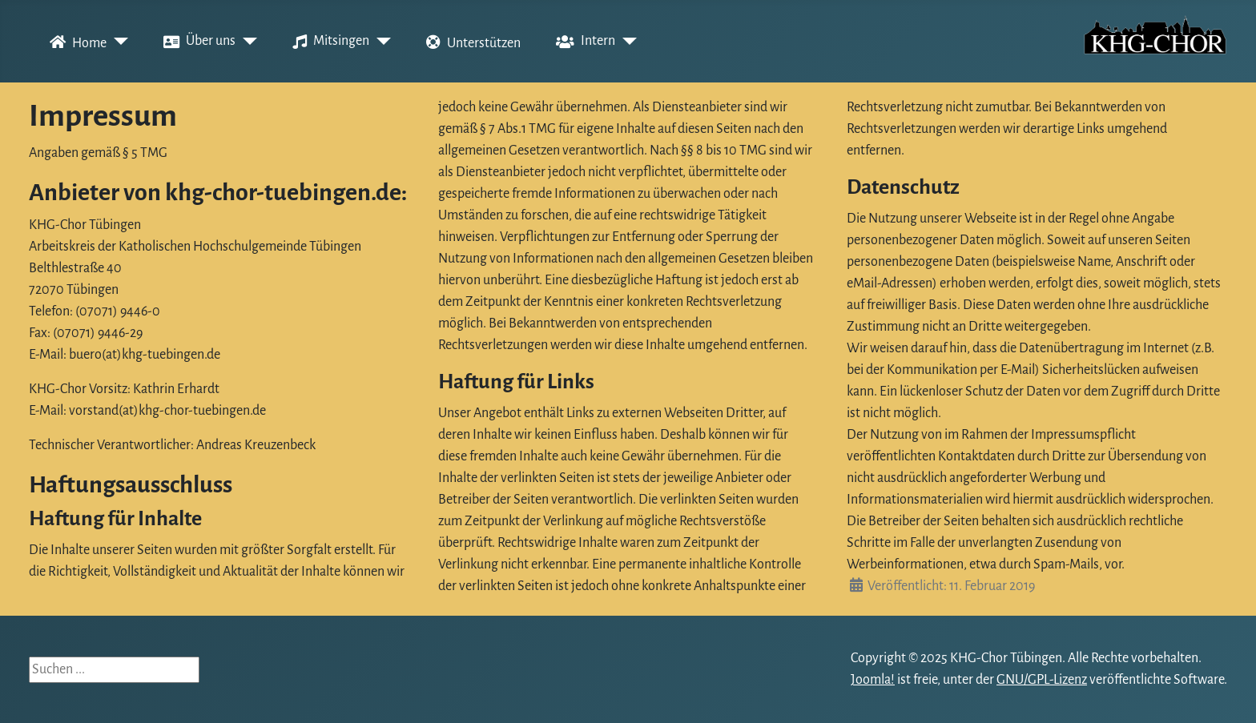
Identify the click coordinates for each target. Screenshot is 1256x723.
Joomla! (873, 680)
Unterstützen (470, 41)
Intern (582, 41)
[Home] (117, 41)
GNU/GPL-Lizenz (1041, 680)
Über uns (196, 41)
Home (75, 41)
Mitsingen (327, 41)
